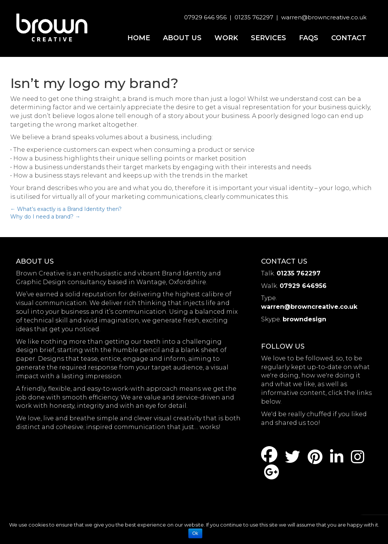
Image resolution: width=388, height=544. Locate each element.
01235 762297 (254, 17)
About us (182, 38)
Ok (195, 533)
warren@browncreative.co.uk (323, 17)
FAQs (308, 38)
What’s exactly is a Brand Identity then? (66, 209)
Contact (348, 38)
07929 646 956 (205, 17)
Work (226, 38)
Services (268, 38)
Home (138, 38)
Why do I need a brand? (45, 216)
